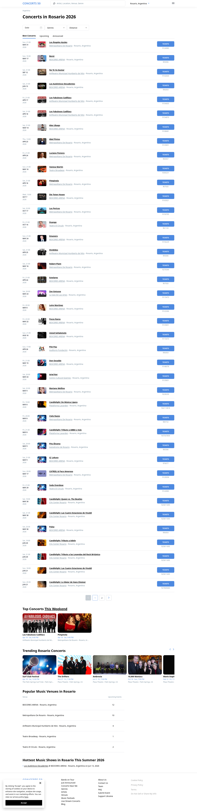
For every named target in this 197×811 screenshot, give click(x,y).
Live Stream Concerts (70, 801)
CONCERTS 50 (31, 3)
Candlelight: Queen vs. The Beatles (65, 499)
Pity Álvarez (54, 443)
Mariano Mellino (57, 388)
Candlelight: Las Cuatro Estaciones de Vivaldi (70, 513)
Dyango (53, 222)
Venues (64, 795)
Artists (64, 792)
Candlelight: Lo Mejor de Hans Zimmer (67, 582)
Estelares (53, 277)
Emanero (53, 236)
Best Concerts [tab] (29, 35)
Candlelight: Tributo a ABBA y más (65, 430)
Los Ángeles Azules (58, 42)
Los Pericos (54, 208)
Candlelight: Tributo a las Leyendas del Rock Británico (74, 554)
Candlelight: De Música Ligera (63, 402)
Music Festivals (68, 798)
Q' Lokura (53, 457)
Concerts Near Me (69, 786)
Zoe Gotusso (55, 291)
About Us (102, 779)
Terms (133, 789)
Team (100, 786)
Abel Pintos (54, 139)
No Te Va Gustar (56, 70)
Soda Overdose (56, 485)
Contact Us (103, 783)
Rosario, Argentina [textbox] (138, 3)
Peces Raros (55, 319)
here (26, 797)
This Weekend (56, 609)
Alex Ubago (54, 125)
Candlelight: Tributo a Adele (62, 540)
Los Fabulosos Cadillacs (60, 97)
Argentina (26, 10)
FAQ (100, 789)
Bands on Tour (67, 779)
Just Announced (68, 782)
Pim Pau (53, 346)
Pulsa (51, 526)
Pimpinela (54, 180)
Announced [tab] (58, 36)
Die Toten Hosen (57, 194)
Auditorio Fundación (58, 350)
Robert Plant (55, 263)
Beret (51, 56)
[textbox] (56, 28)
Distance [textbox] (73, 27)
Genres (64, 789)
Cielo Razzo (54, 416)
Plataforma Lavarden (58, 405)
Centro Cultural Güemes (60, 378)
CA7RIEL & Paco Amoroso (61, 471)
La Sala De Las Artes (58, 295)
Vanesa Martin (56, 167)
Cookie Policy (137, 780)
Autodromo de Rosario (59, 447)
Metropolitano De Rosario (60, 45)
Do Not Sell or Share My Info (143, 793)
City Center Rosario (57, 502)
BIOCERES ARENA (57, 59)
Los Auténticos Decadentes (62, 83)
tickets (165, 44)
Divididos (53, 250)
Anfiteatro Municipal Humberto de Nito (66, 73)
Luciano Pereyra (57, 153)
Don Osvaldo (55, 360)
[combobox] (140, 3)
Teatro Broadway (56, 170)
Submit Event (104, 793)
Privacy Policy (137, 785)
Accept (24, 803)
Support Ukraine (105, 796)
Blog (63, 804)
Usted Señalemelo (57, 333)
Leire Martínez (56, 305)
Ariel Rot (53, 374)
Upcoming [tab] (44, 36)
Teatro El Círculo (56, 225)
